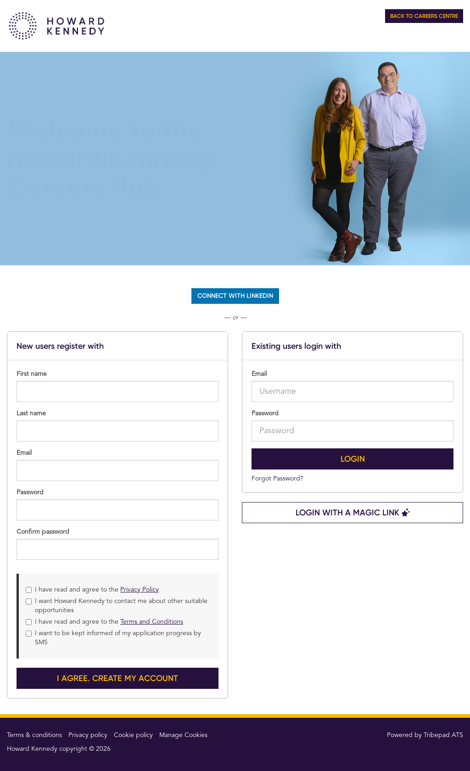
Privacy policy (87, 735)
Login (353, 459)
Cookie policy (133, 735)
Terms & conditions (34, 735)
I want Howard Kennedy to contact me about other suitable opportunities (116, 606)
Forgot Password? (277, 478)
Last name (31, 413)
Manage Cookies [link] (183, 735)
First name (32, 374)
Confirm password (43, 532)
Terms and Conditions (151, 622)
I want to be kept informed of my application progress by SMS (113, 638)
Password (265, 413)
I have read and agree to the (92, 590)
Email (259, 374)
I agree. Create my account (117, 678)
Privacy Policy (139, 590)
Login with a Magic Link (353, 513)
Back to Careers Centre (424, 16)
